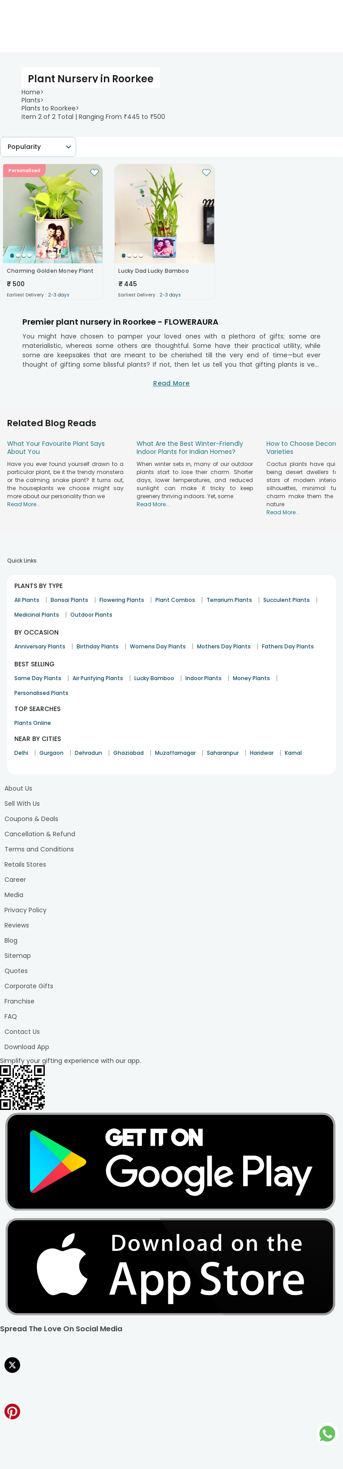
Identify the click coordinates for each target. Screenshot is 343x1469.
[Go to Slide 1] (12, 255)
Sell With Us (22, 803)
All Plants (26, 600)
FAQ (10, 1016)
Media (13, 894)
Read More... (23, 504)
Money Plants (251, 678)
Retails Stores (25, 864)
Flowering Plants (121, 600)
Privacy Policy (25, 910)
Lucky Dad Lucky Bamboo (153, 271)
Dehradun (88, 753)
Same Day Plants (37, 678)
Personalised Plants (41, 693)
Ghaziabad (128, 753)
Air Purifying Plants (98, 678)
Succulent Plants (286, 600)
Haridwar (262, 753)
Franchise (19, 1001)
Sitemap (17, 955)
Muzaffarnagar (175, 753)
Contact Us (22, 1031)
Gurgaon (51, 753)
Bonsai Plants (69, 600)
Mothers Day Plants (224, 646)
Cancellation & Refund (39, 834)
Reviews (16, 925)
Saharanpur (223, 753)
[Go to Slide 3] (24, 255)
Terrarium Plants (229, 600)
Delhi (21, 753)
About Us (18, 788)
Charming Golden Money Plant (50, 271)
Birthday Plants (98, 646)
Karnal (293, 753)
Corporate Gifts (28, 986)
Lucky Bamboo (154, 678)
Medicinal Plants (36, 614)
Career (15, 879)
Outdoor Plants (91, 614)
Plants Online (32, 723)
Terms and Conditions (39, 849)
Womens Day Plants (158, 646)
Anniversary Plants (39, 646)
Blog (10, 940)
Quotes (16, 970)
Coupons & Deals (31, 818)
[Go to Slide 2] (18, 255)
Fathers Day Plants (288, 646)
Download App (26, 1046)
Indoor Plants (203, 678)
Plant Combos (175, 600)
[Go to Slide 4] (29, 255)
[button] (53, 213)
